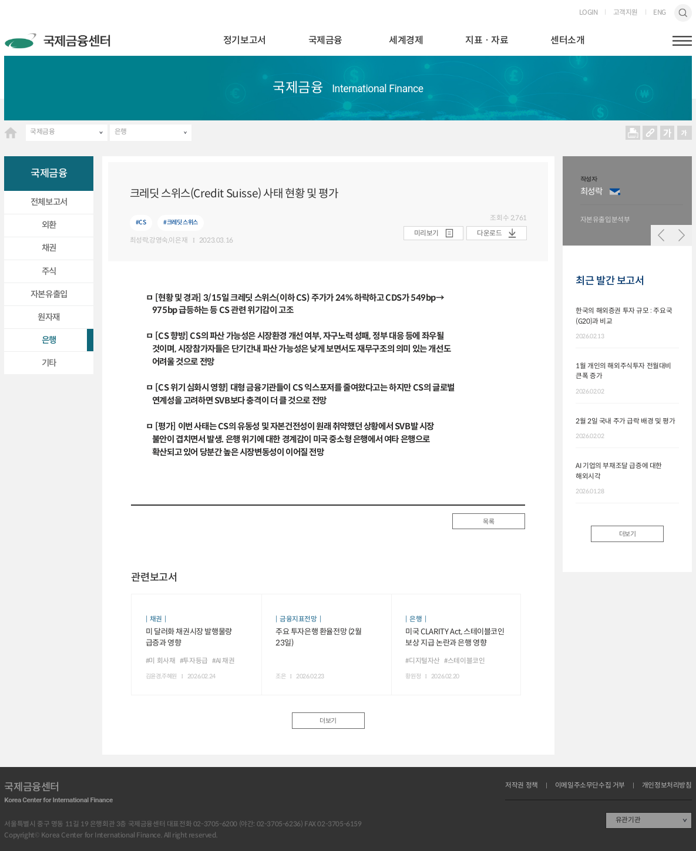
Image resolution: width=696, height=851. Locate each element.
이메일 (615, 191)
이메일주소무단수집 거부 (590, 785)
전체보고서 (49, 202)
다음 (681, 235)
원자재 (49, 317)
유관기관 (628, 820)
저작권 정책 (521, 785)
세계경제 (406, 40)
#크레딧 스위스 (180, 222)
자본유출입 (49, 294)
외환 (49, 225)
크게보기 (667, 133)
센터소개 (567, 40)
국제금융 (325, 40)
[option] (632, 201)
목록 (488, 521)
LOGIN (588, 12)
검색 (682, 12)
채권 (49, 248)
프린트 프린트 (632, 133)
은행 (121, 131)
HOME (10, 132)
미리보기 (426, 233)
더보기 (328, 721)
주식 (49, 271)
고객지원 (625, 12)
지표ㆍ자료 (486, 40)
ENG (659, 12)
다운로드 (489, 233)
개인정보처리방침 (667, 785)
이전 (661, 235)
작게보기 (684, 133)
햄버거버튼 (682, 41)
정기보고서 (244, 40)
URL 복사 (650, 133)
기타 (49, 363)
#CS (141, 222)
